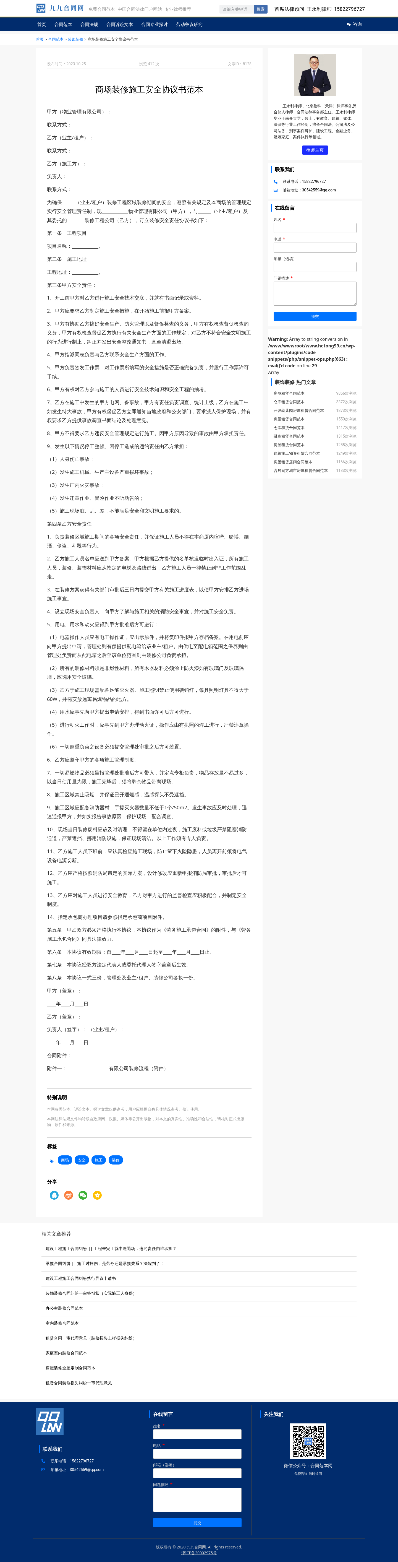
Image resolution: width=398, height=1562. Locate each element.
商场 (65, 1159)
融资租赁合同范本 (289, 436)
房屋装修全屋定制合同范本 (70, 1367)
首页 (41, 24)
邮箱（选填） (315, 263)
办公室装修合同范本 (64, 1308)
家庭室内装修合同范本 (66, 1352)
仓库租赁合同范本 (289, 402)
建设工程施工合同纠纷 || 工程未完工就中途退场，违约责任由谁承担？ (111, 1248)
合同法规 (89, 24)
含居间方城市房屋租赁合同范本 (301, 471)
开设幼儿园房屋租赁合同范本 (299, 411)
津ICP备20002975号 (199, 1552)
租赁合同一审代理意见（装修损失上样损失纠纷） (91, 1337)
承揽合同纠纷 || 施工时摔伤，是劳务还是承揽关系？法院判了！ (105, 1263)
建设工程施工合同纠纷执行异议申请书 (81, 1278)
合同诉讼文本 (119, 24)
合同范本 (63, 24)
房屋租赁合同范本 (289, 393)
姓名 (315, 224)
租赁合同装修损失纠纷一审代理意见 (79, 1382)
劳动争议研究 (189, 24)
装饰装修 (75, 39)
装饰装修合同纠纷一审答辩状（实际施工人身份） (91, 1293)
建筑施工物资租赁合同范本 (297, 453)
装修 (116, 1159)
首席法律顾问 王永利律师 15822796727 (319, 9)
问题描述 (315, 291)
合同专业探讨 (154, 24)
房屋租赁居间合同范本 (293, 462)
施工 (99, 1159)
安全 (82, 1159)
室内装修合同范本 (62, 1323)
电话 (315, 244)
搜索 (261, 9)
